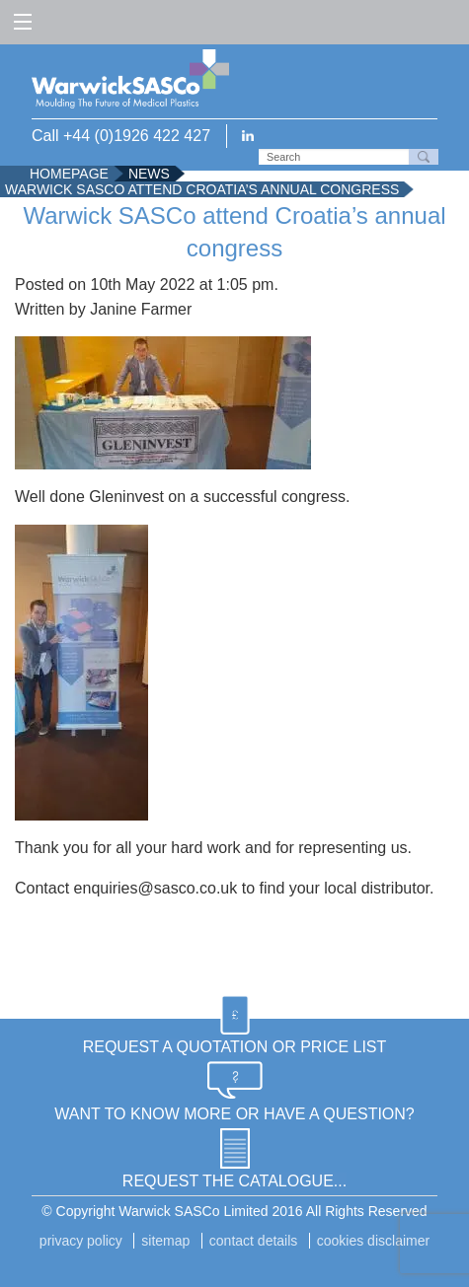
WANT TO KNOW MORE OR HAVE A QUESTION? (234, 1114)
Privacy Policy (80, 1241)
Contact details (253, 1241)
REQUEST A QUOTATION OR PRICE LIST (235, 1046)
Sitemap (165, 1241)
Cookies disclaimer (373, 1241)
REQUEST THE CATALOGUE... (234, 1181)
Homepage (69, 173)
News (149, 173)
